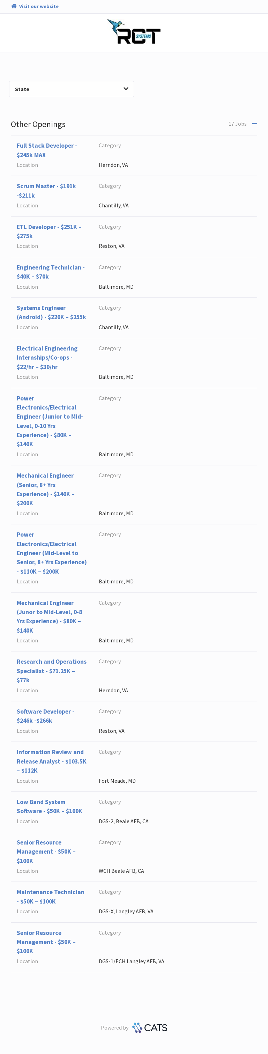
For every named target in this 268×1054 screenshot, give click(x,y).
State (71, 89)
